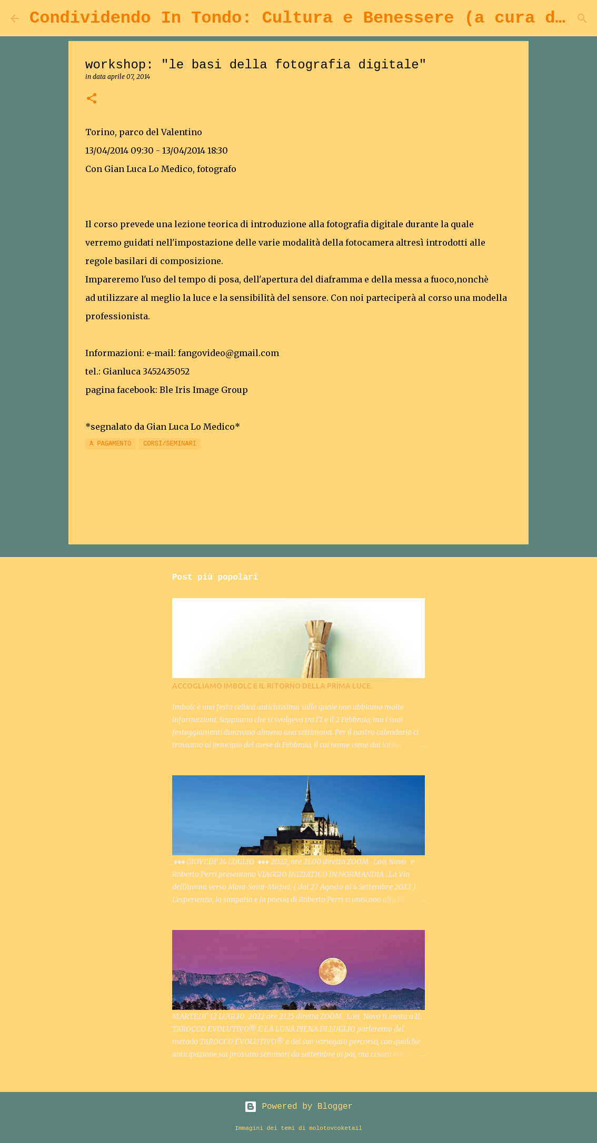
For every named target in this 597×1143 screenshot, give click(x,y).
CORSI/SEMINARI (169, 444)
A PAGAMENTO (110, 444)
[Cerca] (582, 18)
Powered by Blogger (298, 1106)
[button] (91, 99)
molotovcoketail (335, 1128)
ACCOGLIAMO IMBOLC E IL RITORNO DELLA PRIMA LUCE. (272, 686)
